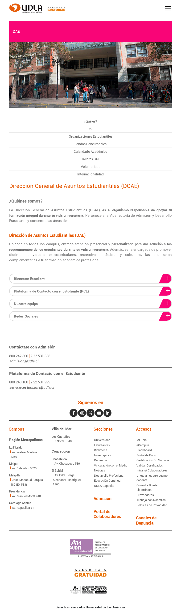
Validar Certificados (149, 465)
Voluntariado (90, 166)
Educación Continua (107, 480)
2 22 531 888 (40, 355)
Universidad (102, 440)
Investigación (103, 455)
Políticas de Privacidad (151, 505)
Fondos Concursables (90, 144)
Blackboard (144, 450)
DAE (90, 129)
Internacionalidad (90, 174)
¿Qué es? (90, 121)
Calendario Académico (90, 151)
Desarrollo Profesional (109, 475)
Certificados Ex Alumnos (152, 460)
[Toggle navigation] (168, 8)
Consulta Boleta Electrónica (146, 487)
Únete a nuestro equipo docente (152, 477)
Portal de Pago (146, 455)
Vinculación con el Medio (110, 465)
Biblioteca (100, 450)
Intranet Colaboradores (152, 470)
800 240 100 (18, 382)
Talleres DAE (90, 159)
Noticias (99, 470)
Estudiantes (102, 445)
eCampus (142, 445)
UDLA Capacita (104, 486)
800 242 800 (18, 355)
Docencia (100, 460)
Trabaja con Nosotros (151, 500)
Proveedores (145, 495)
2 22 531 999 (40, 382)
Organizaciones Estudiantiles (90, 136)
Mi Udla (141, 440)
